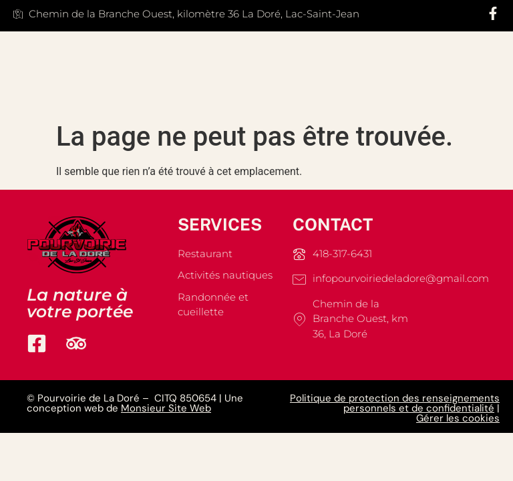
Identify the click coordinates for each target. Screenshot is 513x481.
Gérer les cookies (458, 418)
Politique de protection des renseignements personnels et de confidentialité (395, 403)
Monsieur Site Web (166, 408)
